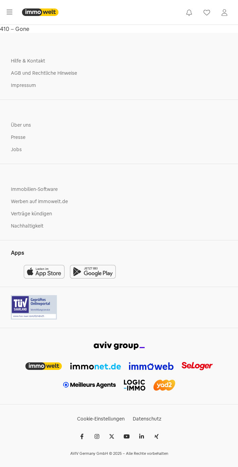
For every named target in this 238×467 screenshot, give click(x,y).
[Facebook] (82, 436)
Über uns (21, 125)
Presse (18, 137)
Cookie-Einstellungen (101, 419)
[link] (189, 12)
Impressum (23, 85)
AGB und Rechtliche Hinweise (44, 73)
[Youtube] (127, 436)
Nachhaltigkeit (27, 226)
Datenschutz (147, 419)
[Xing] (156, 436)
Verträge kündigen (31, 214)
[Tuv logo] (34, 307)
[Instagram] (97, 436)
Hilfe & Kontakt (28, 61)
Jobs (16, 149)
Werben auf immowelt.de (39, 201)
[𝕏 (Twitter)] (112, 436)
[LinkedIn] (141, 436)
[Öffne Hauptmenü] (9, 12)
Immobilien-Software (34, 189)
